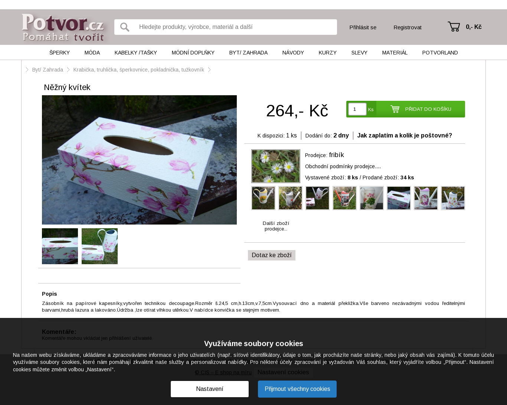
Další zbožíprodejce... (276, 226)
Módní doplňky (193, 53)
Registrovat (407, 27)
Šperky (59, 53)
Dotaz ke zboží (272, 255)
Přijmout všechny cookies (297, 389)
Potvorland (440, 53)
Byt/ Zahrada (248, 53)
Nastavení (209, 389)
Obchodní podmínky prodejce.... (343, 166)
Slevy (359, 53)
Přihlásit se (362, 27)
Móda (92, 53)
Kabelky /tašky (136, 53)
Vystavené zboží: (331, 177)
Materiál (395, 53)
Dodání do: (318, 136)
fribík (336, 155)
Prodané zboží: (388, 177)
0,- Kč (474, 27)
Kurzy (328, 53)
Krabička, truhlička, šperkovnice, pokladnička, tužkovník (138, 70)
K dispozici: (271, 136)
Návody (293, 53)
